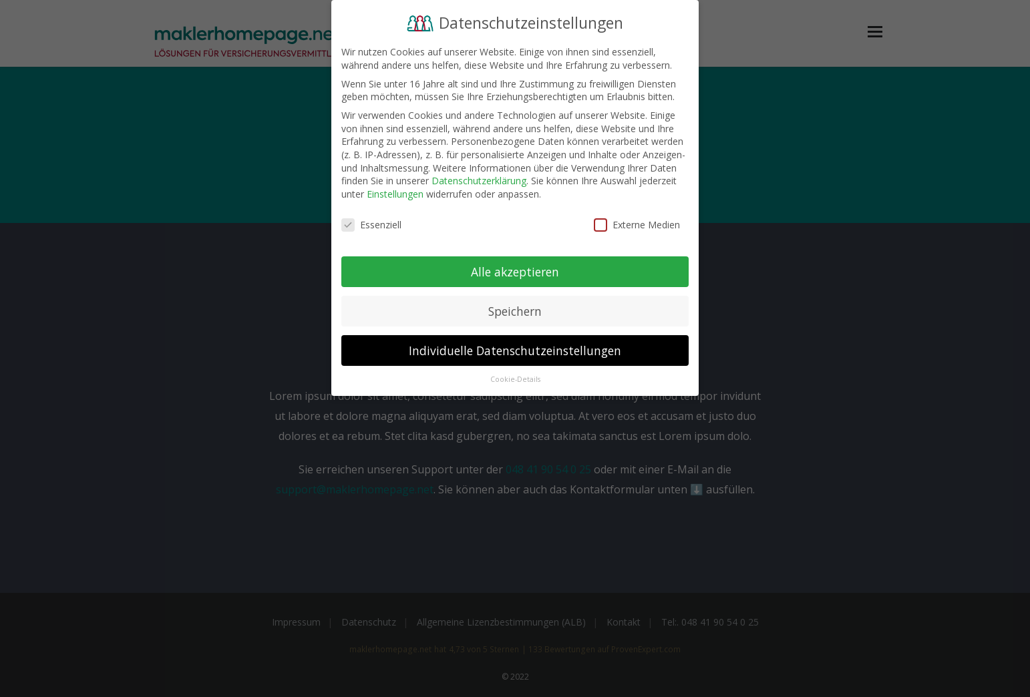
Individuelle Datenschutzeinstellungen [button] (515, 350)
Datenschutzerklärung (479, 180)
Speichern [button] (515, 311)
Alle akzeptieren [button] (515, 272)
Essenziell (371, 224)
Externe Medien (637, 224)
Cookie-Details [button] (515, 379)
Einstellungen (395, 194)
